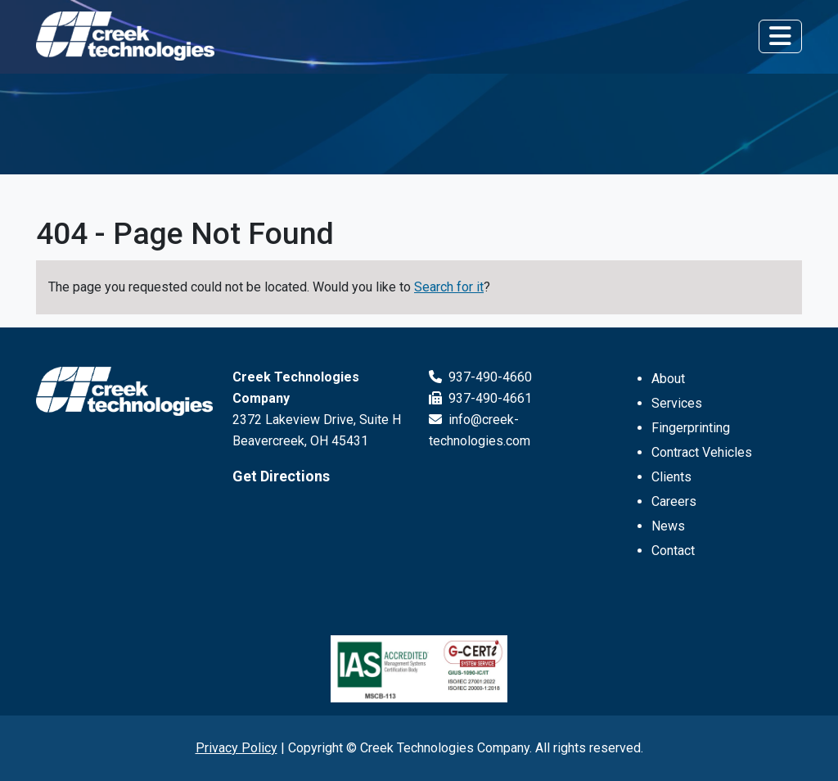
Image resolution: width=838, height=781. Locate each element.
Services (676, 403)
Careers (673, 501)
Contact (673, 550)
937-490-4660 (480, 377)
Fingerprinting (690, 428)
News (668, 526)
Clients (671, 477)
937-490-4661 (480, 398)
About (668, 378)
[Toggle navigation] (780, 36)
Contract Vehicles (701, 452)
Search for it (449, 287)
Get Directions (281, 476)
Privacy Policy (236, 748)
